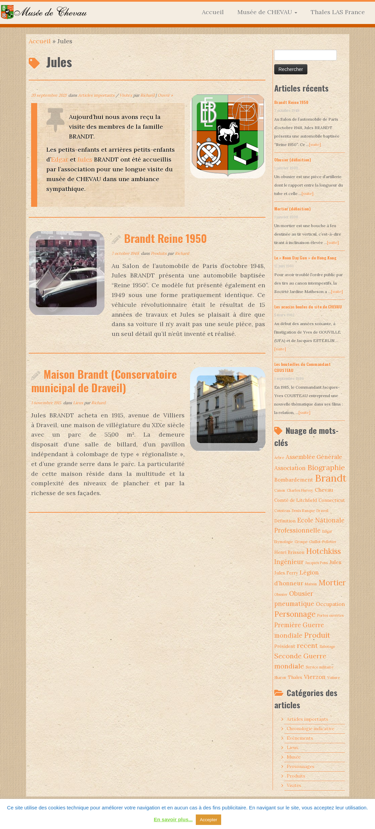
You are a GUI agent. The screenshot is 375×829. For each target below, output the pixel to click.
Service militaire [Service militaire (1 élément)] (319, 667)
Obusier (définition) (292, 160)
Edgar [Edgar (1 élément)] (327, 531)
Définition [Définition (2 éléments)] (285, 521)
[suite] (315, 144)
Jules (84, 159)
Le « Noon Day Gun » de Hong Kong (305, 258)
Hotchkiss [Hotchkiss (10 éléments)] (323, 551)
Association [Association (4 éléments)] (290, 468)
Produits (159, 253)
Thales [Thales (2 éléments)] (295, 677)
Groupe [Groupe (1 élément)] (301, 541)
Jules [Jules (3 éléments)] (335, 562)
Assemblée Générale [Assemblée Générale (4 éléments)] (314, 457)
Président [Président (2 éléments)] (284, 646)
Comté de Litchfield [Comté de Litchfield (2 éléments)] (295, 500)
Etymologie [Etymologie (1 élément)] (283, 541)
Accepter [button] (208, 819)
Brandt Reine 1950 (165, 238)
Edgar (59, 159)
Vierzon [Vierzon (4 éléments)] (315, 677)
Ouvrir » (165, 95)
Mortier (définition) (292, 209)
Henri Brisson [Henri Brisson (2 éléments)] (289, 552)
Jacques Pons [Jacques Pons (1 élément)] (316, 562)
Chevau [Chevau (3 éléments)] (324, 490)
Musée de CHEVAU (267, 12)
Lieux (78, 402)
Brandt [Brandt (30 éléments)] (331, 477)
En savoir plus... (173, 819)
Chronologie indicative (310, 729)
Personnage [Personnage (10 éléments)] (294, 614)
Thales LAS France (338, 12)
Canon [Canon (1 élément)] (279, 490)
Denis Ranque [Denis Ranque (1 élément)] (303, 510)
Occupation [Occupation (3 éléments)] (330, 604)
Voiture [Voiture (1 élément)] (333, 677)
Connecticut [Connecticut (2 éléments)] (332, 500)
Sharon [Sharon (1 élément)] (280, 677)
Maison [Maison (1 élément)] (311, 584)
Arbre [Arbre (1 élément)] (279, 457)
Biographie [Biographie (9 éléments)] (326, 467)
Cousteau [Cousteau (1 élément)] (282, 510)
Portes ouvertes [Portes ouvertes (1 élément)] (330, 615)
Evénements (300, 738)
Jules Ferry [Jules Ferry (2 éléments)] (286, 573)
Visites (126, 95)
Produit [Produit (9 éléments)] (317, 635)
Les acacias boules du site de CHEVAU (308, 307)
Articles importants (97, 95)
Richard (147, 95)
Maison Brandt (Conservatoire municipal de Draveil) (104, 380)
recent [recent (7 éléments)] (307, 645)
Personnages (300, 767)
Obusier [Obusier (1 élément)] (280, 594)
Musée (294, 757)
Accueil (213, 12)
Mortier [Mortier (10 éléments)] (332, 582)
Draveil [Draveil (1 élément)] (322, 510)
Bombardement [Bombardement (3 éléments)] (293, 480)
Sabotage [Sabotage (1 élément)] (327, 646)
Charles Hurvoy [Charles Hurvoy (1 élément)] (300, 490)
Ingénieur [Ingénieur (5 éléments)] (289, 562)
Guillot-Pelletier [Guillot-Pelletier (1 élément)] (322, 541)
